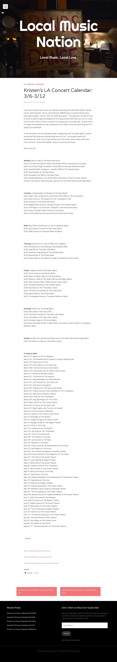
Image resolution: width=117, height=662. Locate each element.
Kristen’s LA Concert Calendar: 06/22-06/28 (21, 613)
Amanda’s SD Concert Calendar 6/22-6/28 (21, 617)
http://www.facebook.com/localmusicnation (41, 563)
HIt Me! (66, 633)
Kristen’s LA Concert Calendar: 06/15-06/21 (21, 621)
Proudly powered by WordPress (46, 651)
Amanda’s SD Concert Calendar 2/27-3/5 (36, 591)
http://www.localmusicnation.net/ (37, 551)
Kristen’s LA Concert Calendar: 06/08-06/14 (21, 629)
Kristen (42, 102)
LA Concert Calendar (34, 84)
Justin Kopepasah (74, 651)
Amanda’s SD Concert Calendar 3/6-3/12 (79, 591)
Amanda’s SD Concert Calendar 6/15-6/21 (21, 625)
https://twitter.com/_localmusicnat (37, 557)
